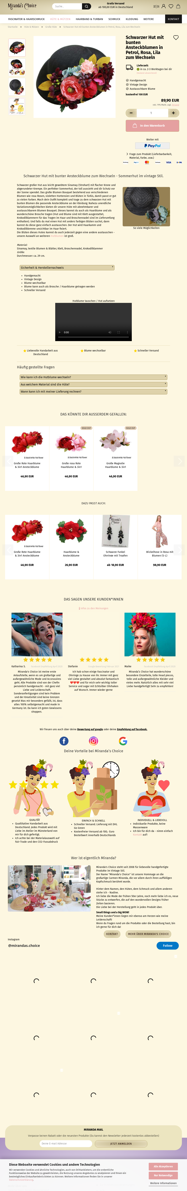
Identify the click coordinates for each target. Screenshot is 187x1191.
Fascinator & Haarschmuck (26, 19)
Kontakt (173, 19)
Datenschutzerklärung (21, 1179)
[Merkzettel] (171, 6)
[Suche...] (86, 6)
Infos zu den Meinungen (93, 608)
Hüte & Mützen (60, 19)
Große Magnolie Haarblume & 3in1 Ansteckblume (115, 465)
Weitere (148, 19)
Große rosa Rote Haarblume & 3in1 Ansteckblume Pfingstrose (71, 465)
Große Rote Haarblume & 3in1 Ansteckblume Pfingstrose (27, 465)
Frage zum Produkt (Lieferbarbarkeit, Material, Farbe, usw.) (150, 156)
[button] (156, 6)
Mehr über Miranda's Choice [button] (148, 934)
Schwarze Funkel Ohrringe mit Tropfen (115, 553)
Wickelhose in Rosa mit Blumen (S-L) (159, 553)
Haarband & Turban (89, 19)
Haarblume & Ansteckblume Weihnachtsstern (71, 553)
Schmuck (114, 19)
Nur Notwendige (163, 1175)
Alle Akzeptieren (163, 1166)
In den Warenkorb (148, 125)
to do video (93, 322)
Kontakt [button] (112, 934)
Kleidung (132, 19)
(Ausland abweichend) (147, 73)
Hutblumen (57, 236)
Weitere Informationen (163, 1183)
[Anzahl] (152, 113)
